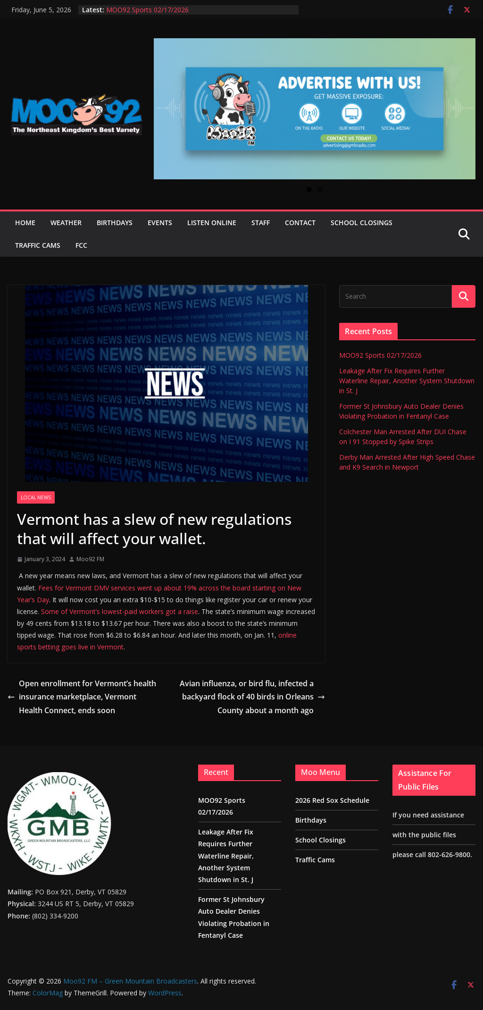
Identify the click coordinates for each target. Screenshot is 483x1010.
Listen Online (211, 222)
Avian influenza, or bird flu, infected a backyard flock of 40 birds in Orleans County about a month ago (252, 697)
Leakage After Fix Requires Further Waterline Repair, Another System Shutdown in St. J (407, 380)
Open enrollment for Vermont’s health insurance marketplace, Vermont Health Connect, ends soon (82, 697)
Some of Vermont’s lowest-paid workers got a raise (119, 611)
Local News (36, 497)
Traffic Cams (37, 245)
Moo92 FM (90, 559)
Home (25, 222)
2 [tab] (320, 189)
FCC (81, 245)
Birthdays (115, 222)
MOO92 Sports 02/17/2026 (147, 9)
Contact (300, 222)
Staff (260, 222)
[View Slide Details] (314, 108)
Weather (66, 222)
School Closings (361, 222)
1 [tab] (309, 189)
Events (160, 222)
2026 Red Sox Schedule (332, 800)
